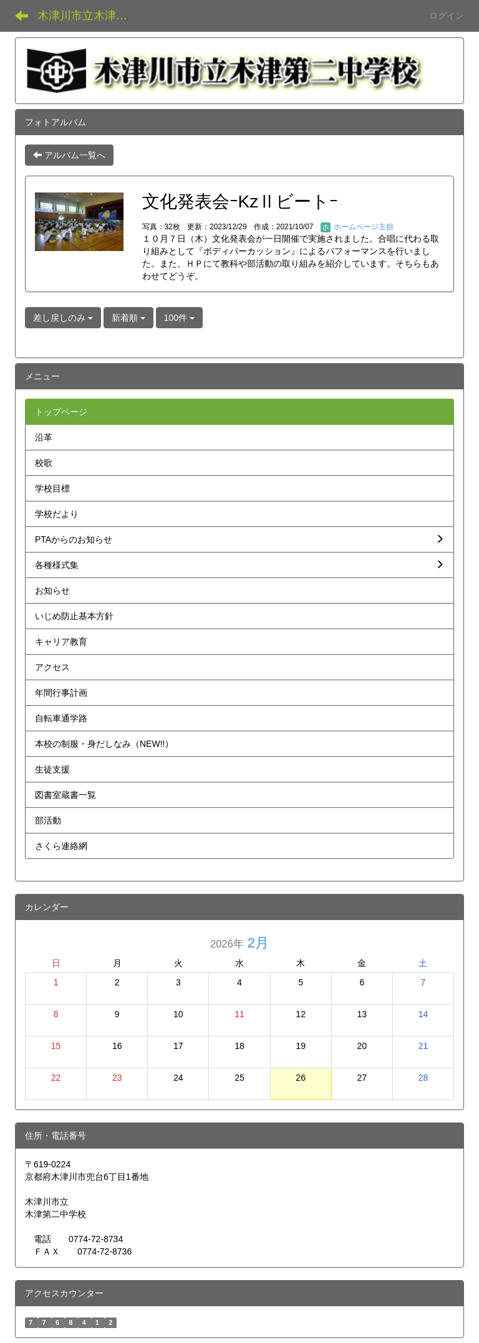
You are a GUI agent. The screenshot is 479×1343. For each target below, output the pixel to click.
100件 (179, 318)
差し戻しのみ (63, 318)
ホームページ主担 (357, 226)
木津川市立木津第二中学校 (90, 15)
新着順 (128, 318)
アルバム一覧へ (69, 155)
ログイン (446, 16)
